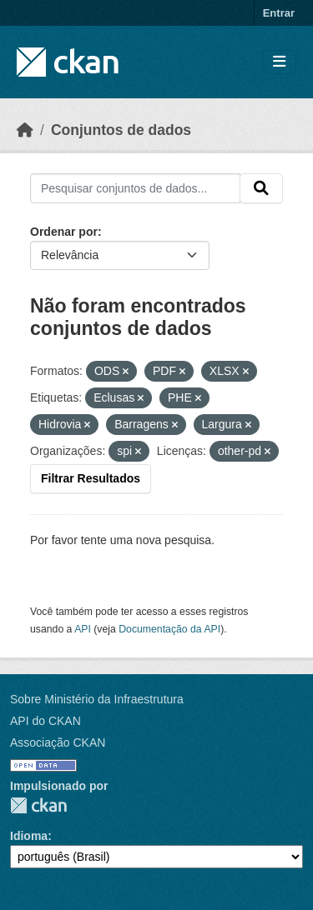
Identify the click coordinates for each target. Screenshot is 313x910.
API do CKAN (45, 721)
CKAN (38, 805)
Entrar (279, 13)
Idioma (29, 835)
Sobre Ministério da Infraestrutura (97, 699)
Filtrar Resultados (90, 478)
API (82, 629)
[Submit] (261, 188)
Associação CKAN (57, 742)
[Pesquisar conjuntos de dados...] (135, 188)
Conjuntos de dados (121, 130)
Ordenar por (64, 231)
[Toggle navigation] (279, 62)
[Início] (25, 130)
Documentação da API (169, 629)
